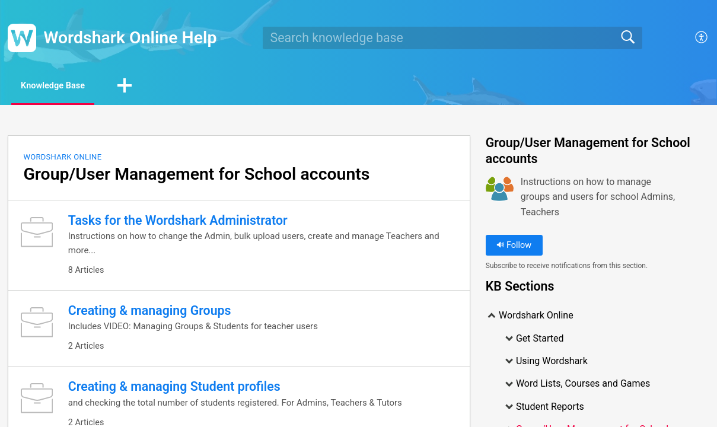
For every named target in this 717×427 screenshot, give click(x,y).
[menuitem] (701, 38)
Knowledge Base (63, 86)
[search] (452, 38)
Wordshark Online (62, 158)
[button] (144, 87)
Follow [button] (513, 246)
